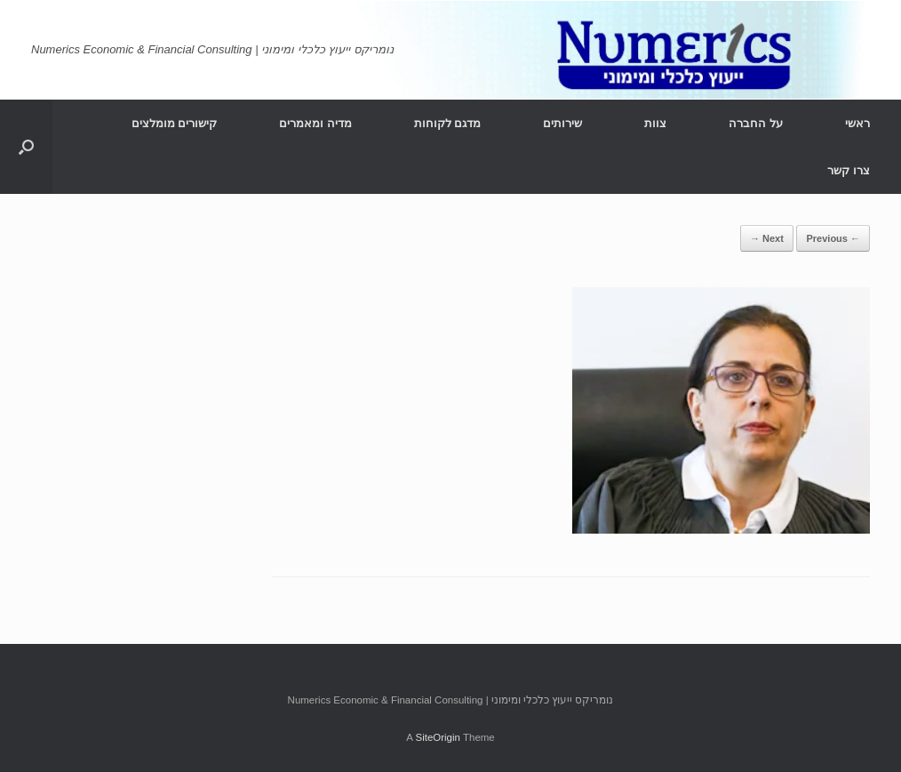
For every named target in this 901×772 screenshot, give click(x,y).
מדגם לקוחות (448, 123)
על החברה (756, 123)
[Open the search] (26, 147)
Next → (767, 238)
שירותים (562, 123)
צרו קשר (848, 170)
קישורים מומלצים (175, 123)
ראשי (857, 123)
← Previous (833, 238)
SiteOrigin (437, 737)
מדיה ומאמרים (315, 123)
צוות (655, 123)
